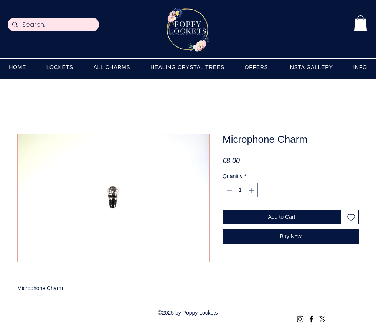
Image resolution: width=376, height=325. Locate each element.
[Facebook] (311, 319)
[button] (360, 23)
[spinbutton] (240, 190)
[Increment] (252, 190)
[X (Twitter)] (322, 319)
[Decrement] (228, 190)
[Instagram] (300, 319)
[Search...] (52, 25)
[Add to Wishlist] (351, 217)
